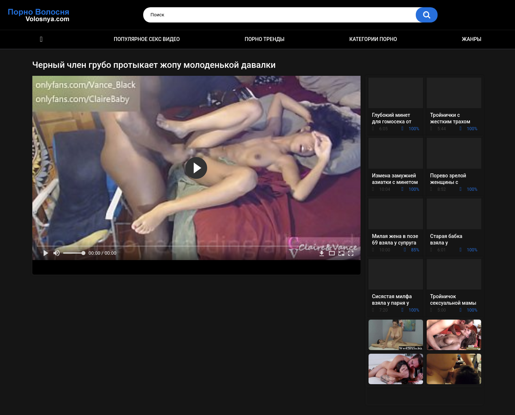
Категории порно (373, 39)
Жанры (472, 39)
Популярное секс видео (147, 39)
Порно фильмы (41, 39)
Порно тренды (264, 39)
